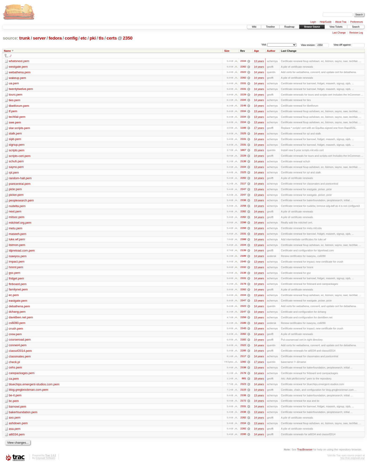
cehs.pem (15, 370)
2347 (243, 190)
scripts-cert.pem (19, 156)
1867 (243, 151)
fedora (55, 38)
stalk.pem (15, 134)
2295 (243, 353)
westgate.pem (18, 66)
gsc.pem (14, 274)
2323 (243, 387)
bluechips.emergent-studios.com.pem (34, 387)
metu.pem (15, 229)
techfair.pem (17, 117)
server (39, 38)
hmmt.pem (16, 269)
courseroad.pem (20, 342)
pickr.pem (15, 190)
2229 (243, 95)
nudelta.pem (17, 207)
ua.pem (14, 83)
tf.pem (13, 111)
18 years (259, 381)
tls (101, 38)
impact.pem (17, 263)
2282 (243, 67)
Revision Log (356, 32)
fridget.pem (16, 280)
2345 (243, 263)
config (71, 38)
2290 (243, 224)
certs (111, 38)
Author (271, 50)
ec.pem (14, 297)
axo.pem (15, 421)
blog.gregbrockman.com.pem (28, 392)
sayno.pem (16, 168)
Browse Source (312, 27)
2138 (243, 275)
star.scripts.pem (19, 128)
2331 (243, 83)
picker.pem (16, 196)
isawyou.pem (18, 258)
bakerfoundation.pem (23, 415)
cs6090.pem (17, 325)
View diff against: (349, 45)
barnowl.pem (17, 409)
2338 (243, 202)
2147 (243, 314)
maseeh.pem (17, 235)
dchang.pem (17, 314)
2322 (243, 72)
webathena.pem (20, 72)
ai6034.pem (17, 437)
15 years (259, 151)
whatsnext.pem (19, 61)
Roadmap (289, 27)
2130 (243, 162)
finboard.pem (18, 286)
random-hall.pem (20, 179)
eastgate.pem (18, 303)
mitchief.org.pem (20, 224)
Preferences (356, 22)
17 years (259, 128)
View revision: (308, 45)
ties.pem (14, 100)
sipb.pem (15, 139)
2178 (243, 286)
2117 (243, 185)
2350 (127, 38)
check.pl (14, 364)
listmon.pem (17, 246)
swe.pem (15, 123)
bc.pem (14, 404)
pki (93, 38)
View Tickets (336, 27)
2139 (243, 252)
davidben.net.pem (21, 319)
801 (244, 381)
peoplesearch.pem (21, 201)
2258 (243, 207)
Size (226, 50)
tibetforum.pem (19, 106)
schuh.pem (16, 162)
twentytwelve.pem (21, 89)
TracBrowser (304, 452)
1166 (243, 128)
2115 (243, 393)
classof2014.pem (20, 353)
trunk (24, 38)
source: (10, 38)
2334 (243, 61)
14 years (259, 66)
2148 (243, 106)
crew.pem (15, 336)
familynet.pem (18, 291)
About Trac (340, 22)
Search (356, 27)
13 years (259, 61)
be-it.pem (15, 398)
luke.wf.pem (17, 241)
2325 (243, 134)
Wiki (254, 27)
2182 (243, 342)
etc (84, 38)
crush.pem (16, 331)
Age (256, 50)
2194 (243, 100)
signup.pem (17, 145)
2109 (243, 258)
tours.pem (15, 95)
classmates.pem (20, 359)
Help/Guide (325, 22)
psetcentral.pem (20, 184)
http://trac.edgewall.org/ (352, 461)
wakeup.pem (17, 78)
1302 (243, 365)
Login (313, 22)
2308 (243, 241)
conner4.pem (18, 347)
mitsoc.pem (16, 218)
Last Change (339, 32)
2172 (243, 404)
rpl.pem (14, 173)
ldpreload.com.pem (22, 252)
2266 (243, 230)
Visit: (264, 44)
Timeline (270, 27)
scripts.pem (16, 151)
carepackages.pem (22, 376)
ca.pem (14, 381)
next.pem (15, 213)
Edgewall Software (45, 461)
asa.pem (15, 432)
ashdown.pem (18, 426)
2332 (243, 269)
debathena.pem (19, 308)
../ (10, 55)
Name (7, 50)
